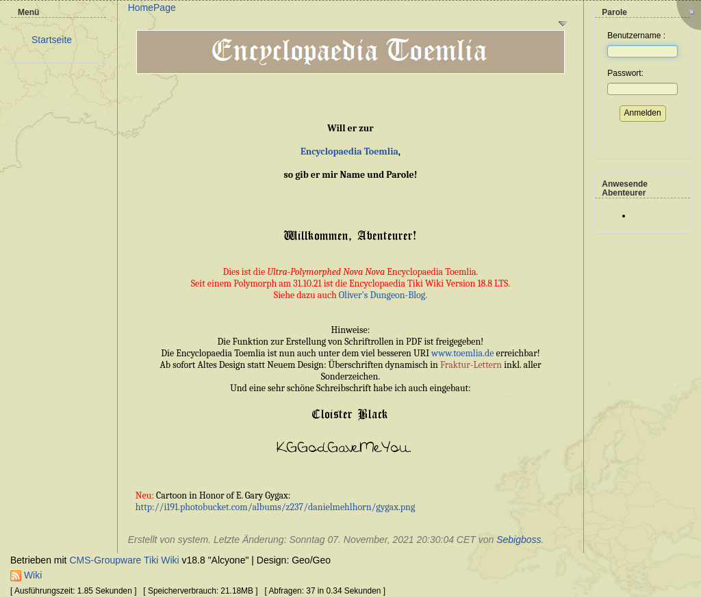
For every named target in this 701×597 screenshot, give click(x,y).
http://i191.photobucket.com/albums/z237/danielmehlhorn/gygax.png (275, 507)
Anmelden (642, 113)
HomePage (152, 7)
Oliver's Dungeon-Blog (382, 295)
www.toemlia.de (462, 353)
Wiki (26, 575)
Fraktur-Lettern (471, 365)
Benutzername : (636, 35)
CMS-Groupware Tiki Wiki (125, 560)
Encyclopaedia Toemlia (349, 151)
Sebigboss (518, 539)
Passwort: (625, 73)
